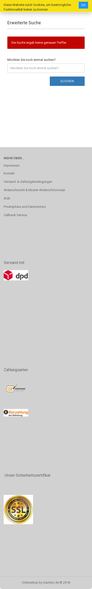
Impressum (12, 165)
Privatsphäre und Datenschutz (25, 207)
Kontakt (9, 173)
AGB (7, 198)
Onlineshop (30, 582)
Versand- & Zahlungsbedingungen (28, 181)
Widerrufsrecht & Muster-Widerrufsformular (34, 190)
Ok (83, 5)
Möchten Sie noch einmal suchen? (31, 60)
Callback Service (15, 215)
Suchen (67, 81)
